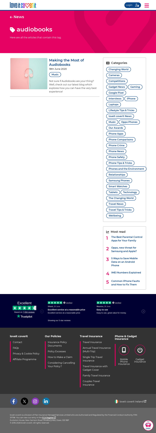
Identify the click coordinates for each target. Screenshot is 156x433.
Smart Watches (118, 186)
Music (55, 74)
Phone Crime (117, 145)
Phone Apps (116, 133)
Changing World (118, 69)
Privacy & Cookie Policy (26, 353)
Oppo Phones (129, 122)
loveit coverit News (120, 116)
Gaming (135, 87)
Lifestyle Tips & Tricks (121, 110)
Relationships (117, 174)
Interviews (115, 98)
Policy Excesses (57, 351)
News (17, 17)
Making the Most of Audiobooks (66, 62)
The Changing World (121, 198)
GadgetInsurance (140, 354)
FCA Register (49, 417)
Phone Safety (117, 157)
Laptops (113, 104)
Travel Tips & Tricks (120, 209)
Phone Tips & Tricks (120, 163)
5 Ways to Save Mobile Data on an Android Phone (124, 262)
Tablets (113, 192)
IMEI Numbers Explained (126, 272)
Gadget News (117, 87)
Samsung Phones (119, 180)
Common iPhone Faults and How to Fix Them (125, 283)
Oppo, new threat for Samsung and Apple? (124, 249)
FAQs (16, 348)
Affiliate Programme (24, 359)
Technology (130, 192)
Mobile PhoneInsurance (124, 355)
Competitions (117, 81)
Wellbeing (115, 215)
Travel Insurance (92, 342)
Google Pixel (116, 92)
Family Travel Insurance (96, 375)
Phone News (116, 151)
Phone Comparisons (121, 139)
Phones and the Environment (126, 168)
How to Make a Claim (60, 357)
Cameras (114, 75)
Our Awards (116, 128)
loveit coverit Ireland (130, 401)
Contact (17, 342)
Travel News (116, 204)
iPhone (131, 98)
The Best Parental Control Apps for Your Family (126, 239)
